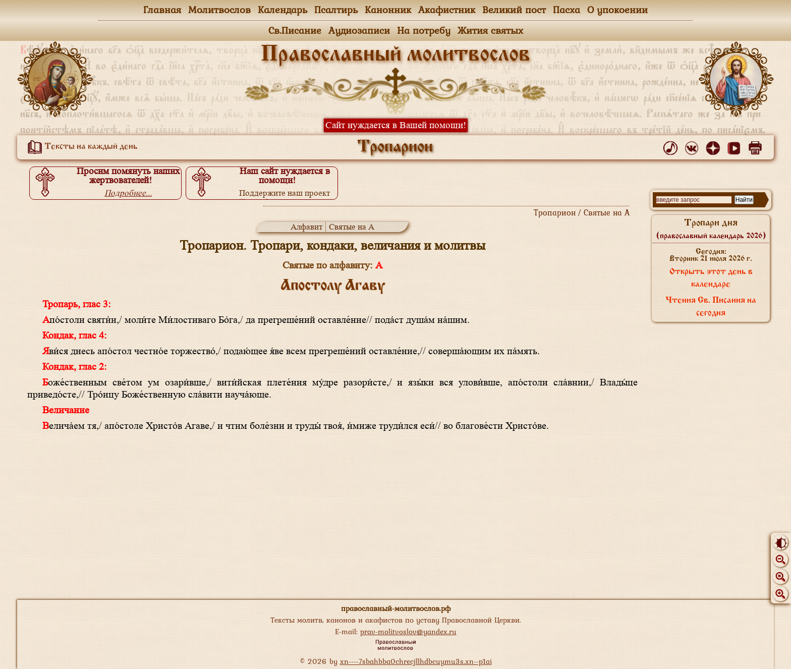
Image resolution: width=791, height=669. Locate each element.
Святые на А (351, 227)
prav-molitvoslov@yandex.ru (408, 631)
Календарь (282, 9)
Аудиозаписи (359, 30)
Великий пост (514, 9)
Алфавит (306, 227)
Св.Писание (294, 30)
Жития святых (490, 30)
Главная (162, 9)
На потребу (423, 30)
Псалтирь (336, 9)
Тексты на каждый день (81, 147)
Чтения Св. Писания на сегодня (710, 307)
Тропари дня (711, 229)
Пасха (566, 9)
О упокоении (617, 9)
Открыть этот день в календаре (711, 278)
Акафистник (446, 9)
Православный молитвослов (395, 55)
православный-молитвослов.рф (395, 608)
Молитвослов (219, 9)
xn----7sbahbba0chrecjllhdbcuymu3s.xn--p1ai (416, 661)
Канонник (388, 9)
